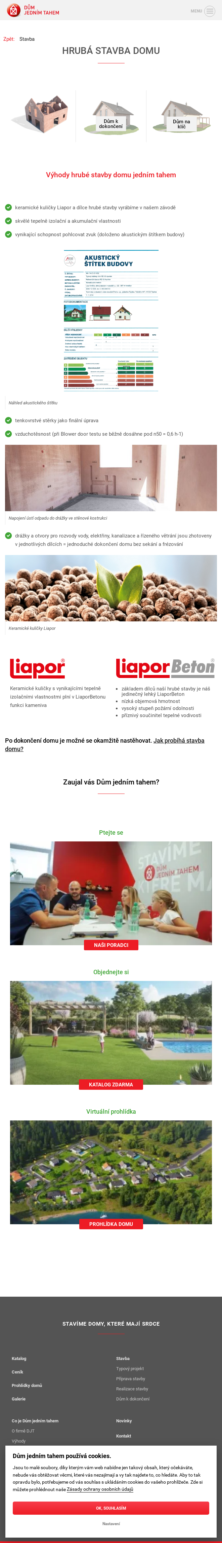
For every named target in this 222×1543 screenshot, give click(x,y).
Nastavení (111, 1523)
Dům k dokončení (132, 1399)
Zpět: (9, 38)
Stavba (27, 38)
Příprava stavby (130, 1379)
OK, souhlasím (111, 1508)
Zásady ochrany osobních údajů (100, 1489)
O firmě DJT (23, 1431)
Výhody (19, 1441)
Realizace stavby (132, 1389)
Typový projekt (130, 1368)
